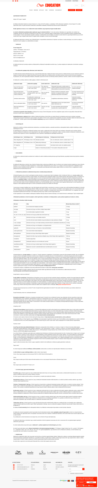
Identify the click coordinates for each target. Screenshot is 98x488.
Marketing (91, 485)
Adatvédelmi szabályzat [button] (89, 479)
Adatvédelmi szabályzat (60, 466)
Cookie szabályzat (59, 464)
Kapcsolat (41, 10)
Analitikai (86, 485)
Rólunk (31, 10)
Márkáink (36, 10)
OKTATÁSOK (71, 10)
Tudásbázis (51, 10)
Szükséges (80, 485)
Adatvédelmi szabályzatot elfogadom (76, 473)
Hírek (46, 10)
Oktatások (33, 464)
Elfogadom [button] (91, 482)
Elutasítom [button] (81, 482)
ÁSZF (57, 468)
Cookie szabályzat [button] (80, 479)
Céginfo (44, 464)
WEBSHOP (79, 10)
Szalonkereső (58, 10)
